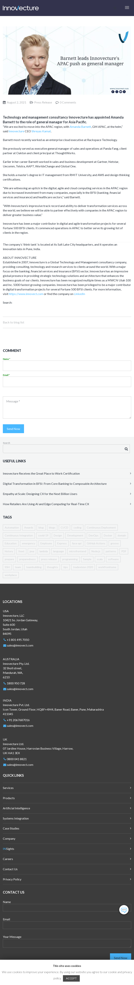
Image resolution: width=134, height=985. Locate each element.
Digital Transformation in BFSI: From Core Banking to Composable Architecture (55, 483)
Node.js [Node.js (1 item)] (95, 551)
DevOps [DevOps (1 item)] (93, 535)
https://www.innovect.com (26, 294)
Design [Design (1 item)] (58, 535)
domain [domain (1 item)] (122, 535)
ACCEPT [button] (71, 978)
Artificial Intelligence (16, 808)
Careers (8, 859)
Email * (6, 375)
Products (9, 798)
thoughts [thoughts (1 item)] (52, 567)
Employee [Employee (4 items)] (46, 543)
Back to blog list (13, 322)
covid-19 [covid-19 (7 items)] (43, 535)
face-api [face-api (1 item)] (76, 543)
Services (8, 788)
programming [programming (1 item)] (70, 559)
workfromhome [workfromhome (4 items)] (107, 567)
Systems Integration (16, 818)
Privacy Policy (12, 879)
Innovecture (16, 131)
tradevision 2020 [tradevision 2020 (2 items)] (83, 567)
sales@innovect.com (20, 645)
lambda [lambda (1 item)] (44, 551)
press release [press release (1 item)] (49, 559)
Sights (8, 848)
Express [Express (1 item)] (62, 543)
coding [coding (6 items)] (77, 527)
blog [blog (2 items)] (41, 527)
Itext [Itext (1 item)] (21, 551)
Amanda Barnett (80, 126)
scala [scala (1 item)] (100, 559)
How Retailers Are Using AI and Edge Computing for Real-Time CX (46, 504)
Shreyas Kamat (41, 131)
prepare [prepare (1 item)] (9, 559)
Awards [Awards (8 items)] (28, 527)
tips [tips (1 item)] (65, 567)
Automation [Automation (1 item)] (12, 527)
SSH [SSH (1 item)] (7, 567)
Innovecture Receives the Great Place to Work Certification (41, 473)
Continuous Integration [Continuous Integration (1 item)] (19, 535)
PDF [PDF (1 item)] (123, 551)
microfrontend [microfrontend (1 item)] (77, 551)
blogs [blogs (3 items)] (52, 527)
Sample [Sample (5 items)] (87, 559)
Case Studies (11, 828)
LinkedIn (79, 294)
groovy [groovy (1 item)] (115, 543)
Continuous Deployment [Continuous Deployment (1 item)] (101, 527)
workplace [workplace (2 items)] (11, 575)
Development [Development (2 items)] (75, 535)
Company (9, 838)
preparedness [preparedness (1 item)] (27, 559)
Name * (6, 359)
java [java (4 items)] (32, 551)
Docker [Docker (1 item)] (108, 535)
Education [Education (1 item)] (11, 543)
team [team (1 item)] (18, 567)
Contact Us (10, 869)
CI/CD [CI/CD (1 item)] (64, 527)
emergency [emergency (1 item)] (28, 543)
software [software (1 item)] (113, 559)
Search (6, 442)
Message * (13, 401)
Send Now (13, 428)
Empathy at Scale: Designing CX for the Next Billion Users (40, 494)
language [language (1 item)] (58, 551)
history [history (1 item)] (9, 551)
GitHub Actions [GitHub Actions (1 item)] (96, 543)
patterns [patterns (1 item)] (111, 551)
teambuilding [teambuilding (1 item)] (34, 567)
